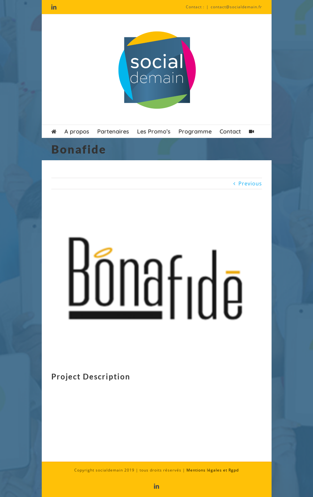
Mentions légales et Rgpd (212, 470)
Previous (250, 183)
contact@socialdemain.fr (236, 7)
